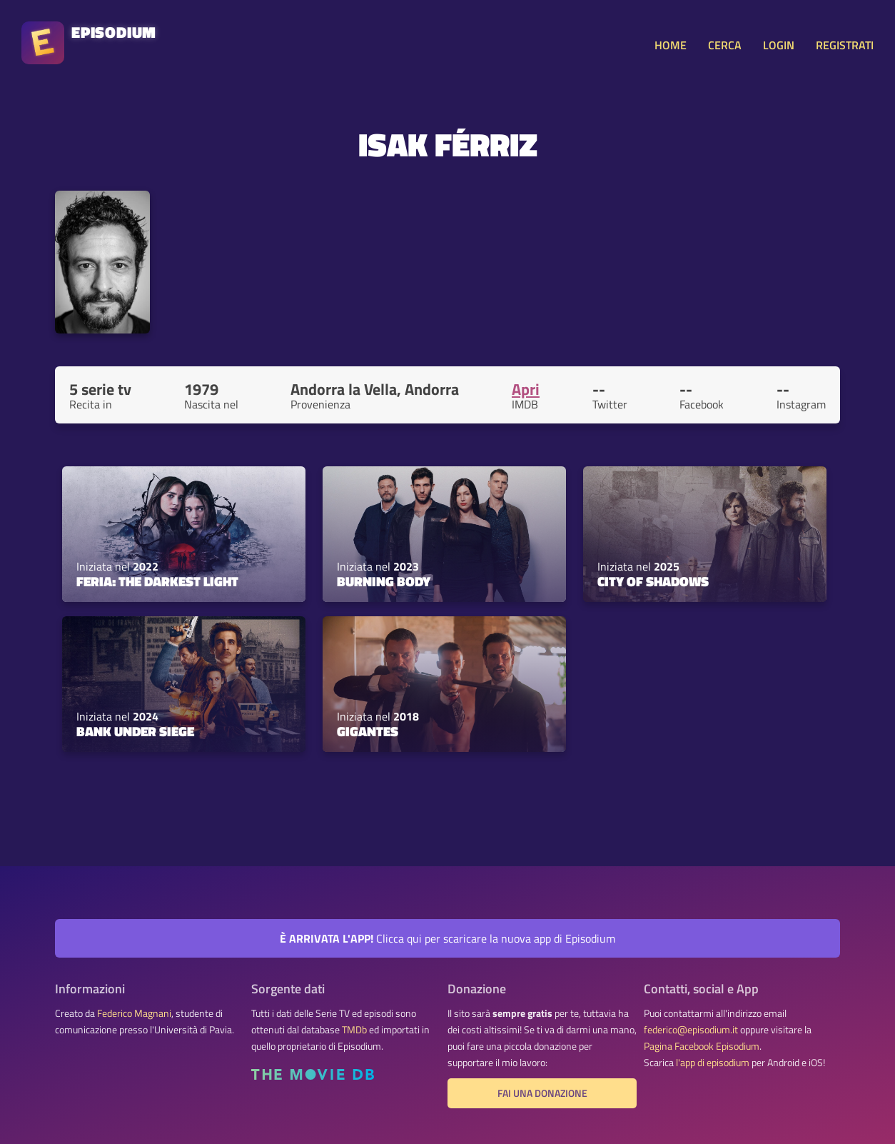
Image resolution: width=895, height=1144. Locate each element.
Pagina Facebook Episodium (701, 1046)
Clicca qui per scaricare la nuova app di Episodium (447, 938)
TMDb (354, 1030)
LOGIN (778, 45)
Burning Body (383, 581)
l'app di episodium (712, 1062)
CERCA (725, 45)
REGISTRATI (845, 45)
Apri (526, 389)
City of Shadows (653, 581)
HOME (670, 45)
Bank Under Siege (135, 731)
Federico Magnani (134, 1013)
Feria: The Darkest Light (157, 581)
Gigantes (367, 731)
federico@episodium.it (691, 1030)
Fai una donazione (542, 1093)
